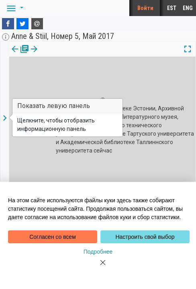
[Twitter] (22, 23)
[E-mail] (37, 23)
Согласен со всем (52, 237)
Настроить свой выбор (144, 237)
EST (171, 8)
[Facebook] (8, 23)
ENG (188, 8)
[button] (13, 8)
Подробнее (98, 251)
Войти (145, 8)
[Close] (98, 267)
